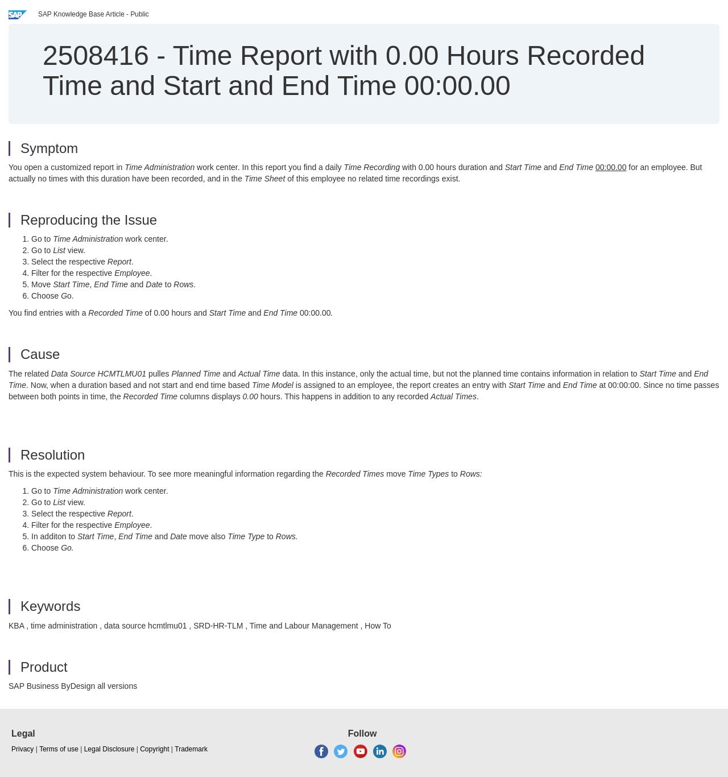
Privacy (22, 749)
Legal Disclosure (109, 749)
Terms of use (58, 749)
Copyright (154, 749)
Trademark (191, 749)
